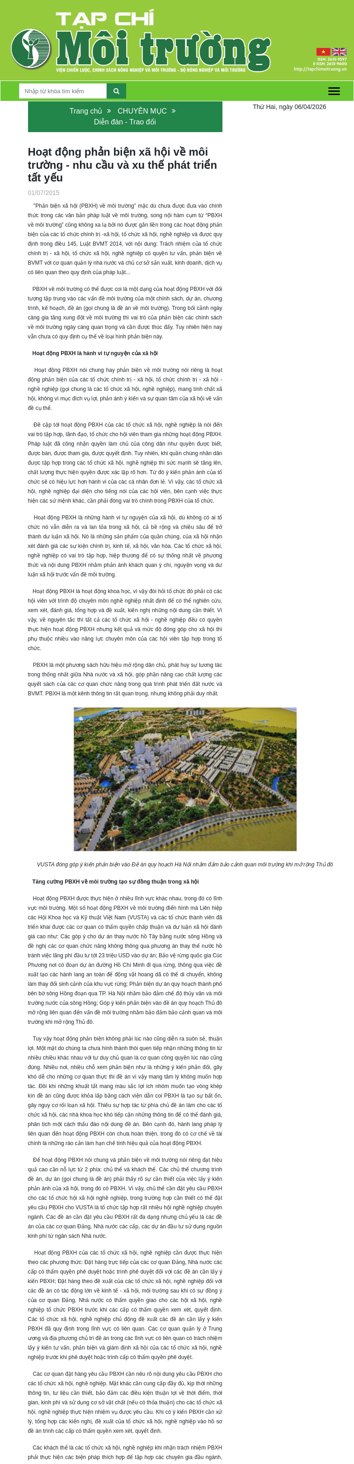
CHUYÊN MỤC (142, 111)
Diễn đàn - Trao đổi (125, 122)
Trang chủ (86, 111)
